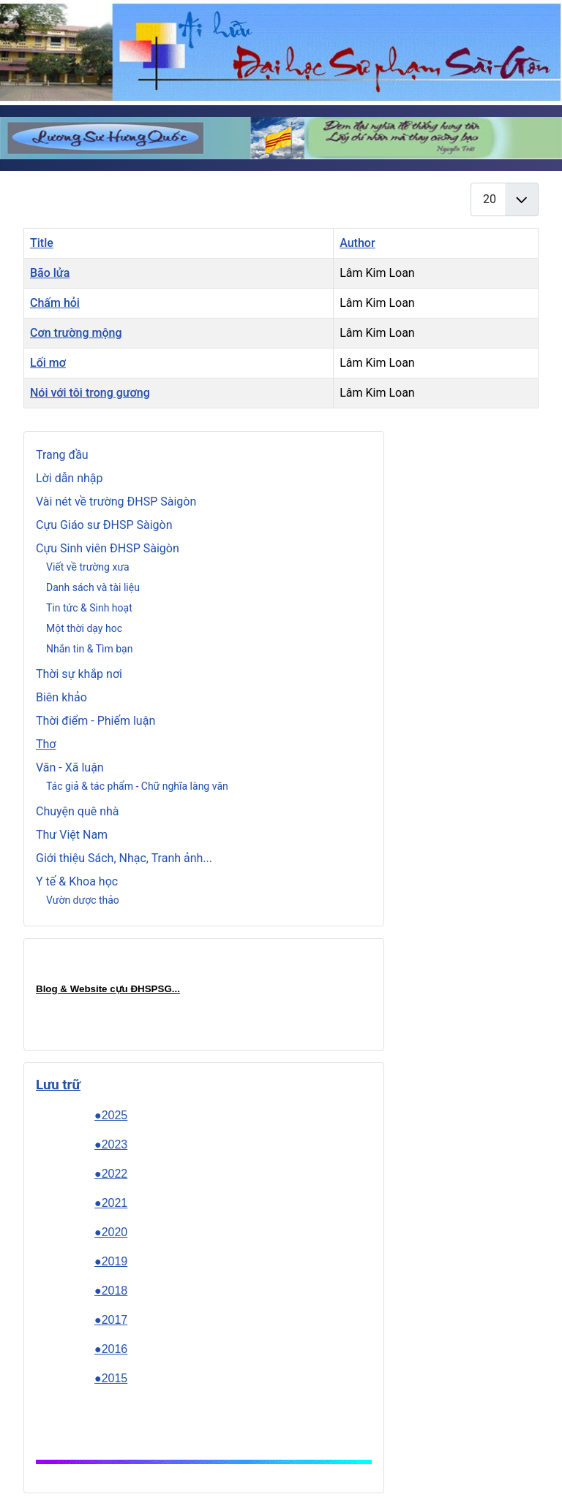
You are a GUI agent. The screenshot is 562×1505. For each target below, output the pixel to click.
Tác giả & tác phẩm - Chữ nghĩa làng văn (137, 786)
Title (41, 243)
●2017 (110, 1320)
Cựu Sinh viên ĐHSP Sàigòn (107, 548)
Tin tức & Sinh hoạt (89, 608)
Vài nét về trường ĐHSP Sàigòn (116, 501)
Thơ (46, 744)
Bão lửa (50, 273)
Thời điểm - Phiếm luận (95, 721)
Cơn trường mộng (76, 333)
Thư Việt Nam (72, 835)
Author (357, 243)
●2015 (110, 1378)
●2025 (110, 1115)
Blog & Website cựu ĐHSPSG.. (106, 988)
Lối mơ (48, 363)
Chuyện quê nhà (77, 811)
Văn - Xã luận (70, 767)
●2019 (110, 1261)
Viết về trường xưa (88, 567)
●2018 (110, 1290)
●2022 (110, 1173)
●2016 (110, 1349)
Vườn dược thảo (82, 900)
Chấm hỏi (55, 303)
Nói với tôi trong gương (90, 393)
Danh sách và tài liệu (93, 587)
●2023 (110, 1144)
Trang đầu (62, 455)
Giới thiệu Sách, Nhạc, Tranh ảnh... (124, 858)
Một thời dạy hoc (84, 628)
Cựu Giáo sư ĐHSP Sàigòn (104, 525)
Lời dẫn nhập (69, 478)
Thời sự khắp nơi (79, 674)
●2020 (110, 1232)
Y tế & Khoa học (77, 881)
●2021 (110, 1203)
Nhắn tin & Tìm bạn (89, 649)
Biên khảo (61, 697)
